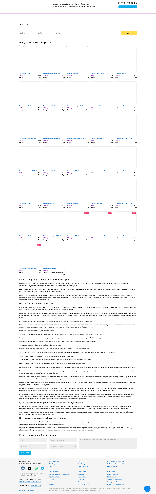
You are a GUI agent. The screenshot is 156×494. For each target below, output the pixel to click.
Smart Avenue (82, 477)
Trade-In (90, 33)
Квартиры (33, 11)
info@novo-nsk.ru (36, 485)
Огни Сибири (82, 464)
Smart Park (81, 479)
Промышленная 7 (83, 471)
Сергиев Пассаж (53, 471)
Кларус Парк (52, 469)
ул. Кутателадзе (112, 466)
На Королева (111, 471)
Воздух (80, 461)
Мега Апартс (52, 464)
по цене (47, 46)
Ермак (50, 482)
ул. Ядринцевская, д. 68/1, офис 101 (30, 481)
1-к (61, 25)
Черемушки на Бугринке (114, 479)
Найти (129, 33)
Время (80, 482)
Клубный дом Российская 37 (115, 461)
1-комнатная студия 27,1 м (52, 73)
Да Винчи (51, 479)
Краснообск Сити (54, 461)
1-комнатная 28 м (25, 106)
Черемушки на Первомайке (115, 482)
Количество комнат (55, 21)
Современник (82, 474)
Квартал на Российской (85, 484)
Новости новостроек (68, 11)
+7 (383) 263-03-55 (127, 3)
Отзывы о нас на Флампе (26, 490)
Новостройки (23, 11)
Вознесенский (111, 477)
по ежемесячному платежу (79, 46)
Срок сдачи (58, 29)
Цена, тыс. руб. (95, 21)
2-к (69, 25)
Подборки (42, 11)
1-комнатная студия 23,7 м (99, 73)
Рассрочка (102, 33)
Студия (53, 25)
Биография (110, 469)
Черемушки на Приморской (115, 484)
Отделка (21, 29)
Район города (23, 21)
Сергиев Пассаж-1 (54, 477)
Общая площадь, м (121, 21)
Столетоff (81, 469)
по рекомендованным (36, 46)
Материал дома (42, 29)
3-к (77, 25)
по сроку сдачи (65, 46)
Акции (58, 11)
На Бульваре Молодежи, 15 (115, 464)
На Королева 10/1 (112, 474)
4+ (85, 25)
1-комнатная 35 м (25, 73)
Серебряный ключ (83, 466)
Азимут (21, 77)
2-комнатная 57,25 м (50, 268)
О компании (82, 11)
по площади (55, 46)
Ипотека (50, 11)
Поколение (52, 484)
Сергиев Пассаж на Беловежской (53, 272)
